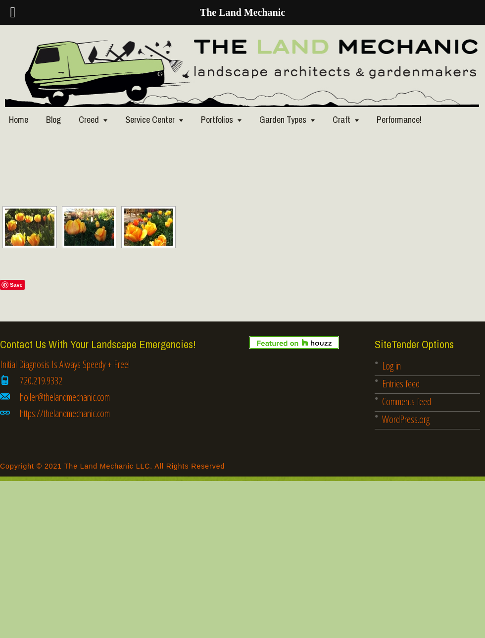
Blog (53, 119)
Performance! (399, 119)
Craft (341, 119)
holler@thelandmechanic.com (65, 397)
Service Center (150, 119)
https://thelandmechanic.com (65, 413)
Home (18, 119)
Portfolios (217, 119)
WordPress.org (406, 419)
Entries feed (401, 383)
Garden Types (282, 119)
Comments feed (406, 401)
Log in (391, 365)
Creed (89, 119)
